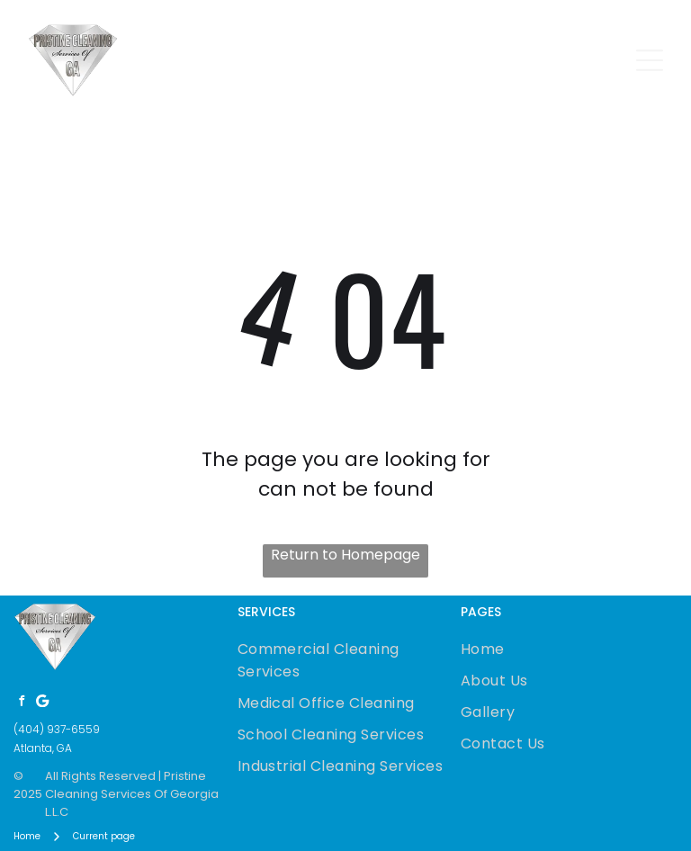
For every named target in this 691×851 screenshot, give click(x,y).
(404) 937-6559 (56, 729)
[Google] (42, 703)
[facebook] (21, 703)
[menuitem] (346, 660)
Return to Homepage (345, 554)
